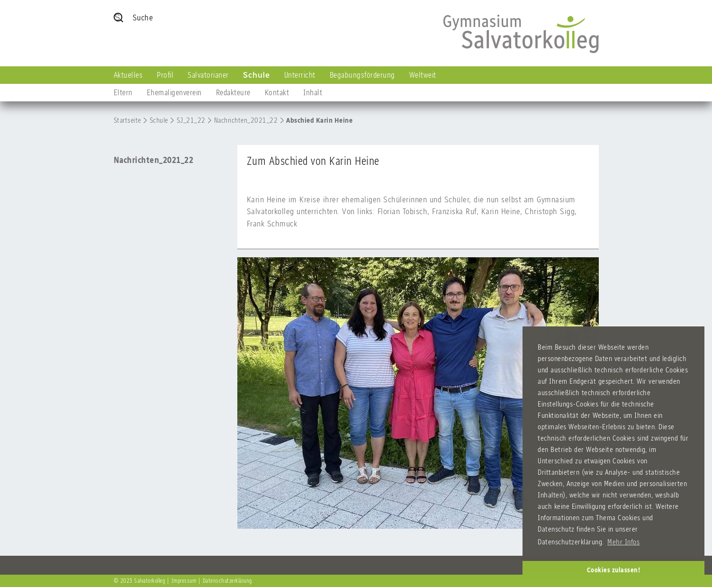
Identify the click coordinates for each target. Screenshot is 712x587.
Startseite (127, 120)
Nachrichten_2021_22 (246, 120)
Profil (165, 75)
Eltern (123, 92)
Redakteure (233, 92)
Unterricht (299, 75)
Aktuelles (128, 75)
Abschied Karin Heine (319, 120)
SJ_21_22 (191, 120)
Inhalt (312, 92)
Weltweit (422, 75)
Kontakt (277, 92)
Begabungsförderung (362, 75)
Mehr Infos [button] (623, 541)
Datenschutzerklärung (227, 581)
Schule (256, 75)
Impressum (184, 581)
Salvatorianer (208, 75)
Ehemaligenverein (174, 92)
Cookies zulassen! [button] (613, 570)
